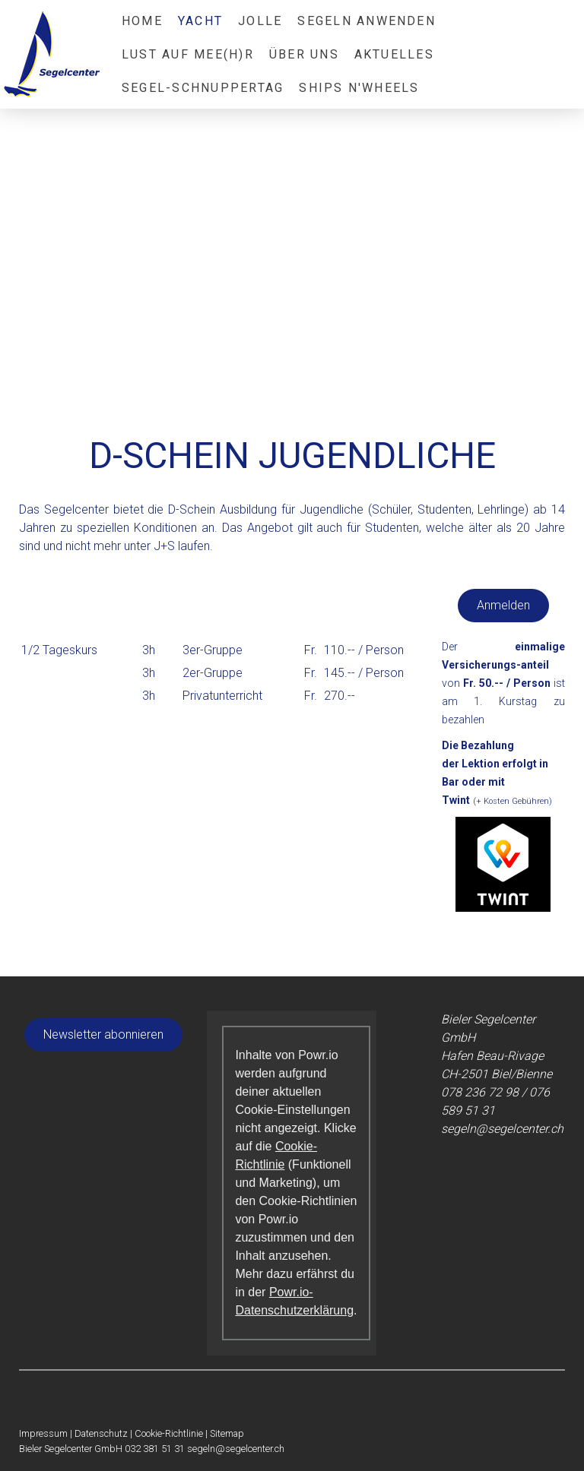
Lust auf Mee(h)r (188, 54)
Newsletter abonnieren (103, 1034)
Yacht (200, 21)
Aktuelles (394, 54)
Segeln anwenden (366, 21)
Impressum (43, 1433)
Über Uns (304, 54)
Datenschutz (101, 1433)
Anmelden (503, 605)
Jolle (260, 21)
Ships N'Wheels (359, 88)
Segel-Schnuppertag (203, 88)
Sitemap (227, 1433)
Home (142, 21)
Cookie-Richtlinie (169, 1433)
